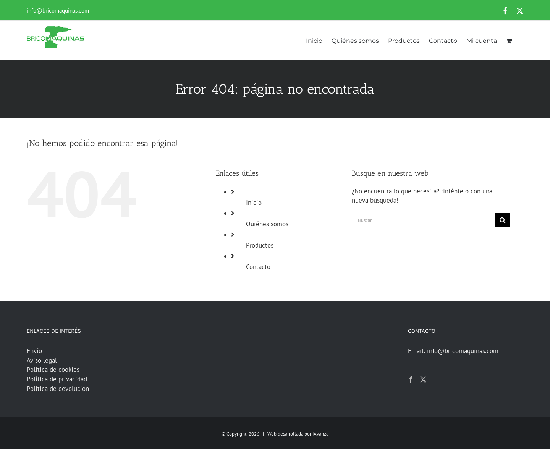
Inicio (254, 202)
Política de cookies (53, 369)
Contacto (258, 267)
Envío (34, 351)
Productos (259, 245)
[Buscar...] (423, 220)
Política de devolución (58, 388)
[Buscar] (502, 220)
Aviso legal (42, 360)
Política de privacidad (57, 379)
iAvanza (320, 434)
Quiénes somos (267, 224)
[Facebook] (411, 379)
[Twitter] (423, 379)
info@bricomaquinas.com (58, 10)
